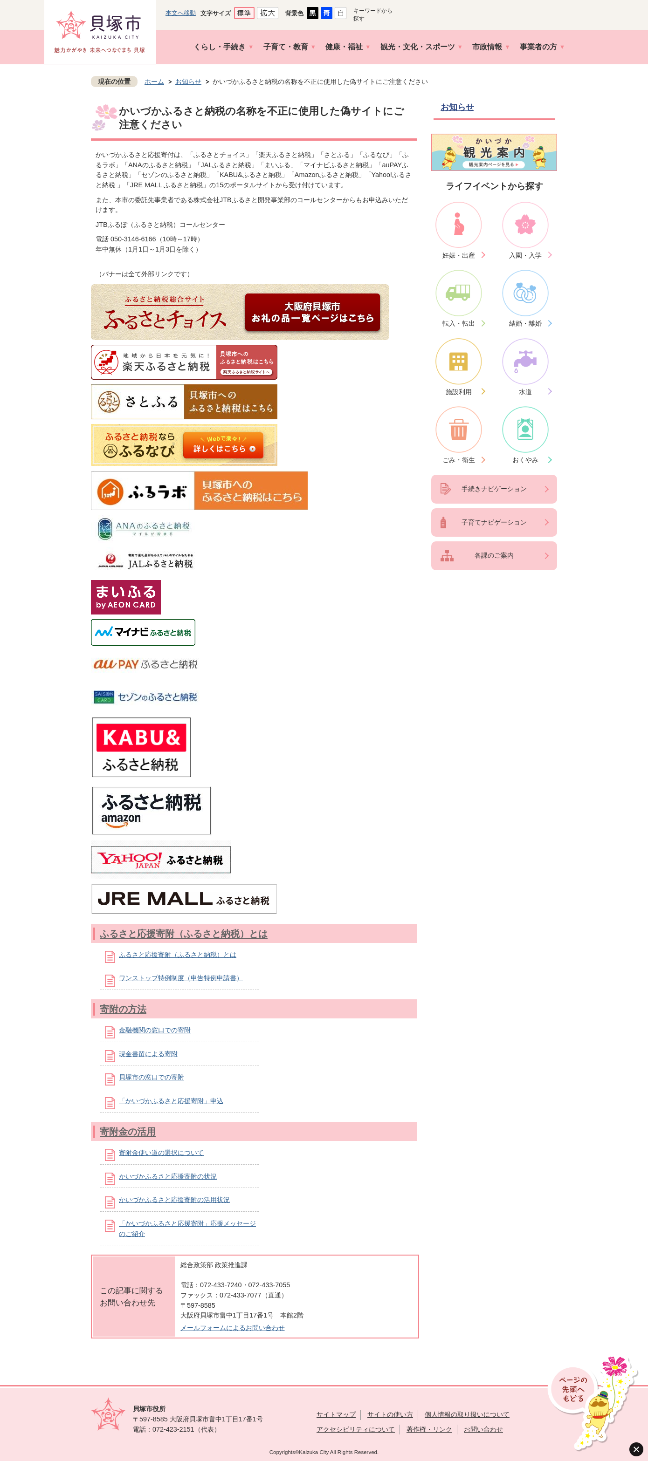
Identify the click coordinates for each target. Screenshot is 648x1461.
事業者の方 (538, 47)
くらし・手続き (219, 47)
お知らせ (188, 81)
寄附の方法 (123, 1009)
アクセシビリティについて (356, 1429)
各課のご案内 (494, 555)
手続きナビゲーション (494, 488)
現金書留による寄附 (148, 1054)
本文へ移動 (180, 12)
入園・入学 (525, 255)
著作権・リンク (429, 1429)
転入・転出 (458, 323)
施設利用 (459, 392)
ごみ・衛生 (458, 460)
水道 (525, 392)
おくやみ (525, 460)
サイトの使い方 (390, 1414)
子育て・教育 (285, 47)
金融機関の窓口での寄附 (155, 1030)
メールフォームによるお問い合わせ (232, 1327)
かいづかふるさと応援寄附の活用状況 (174, 1199)
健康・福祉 (344, 47)
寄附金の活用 (128, 1131)
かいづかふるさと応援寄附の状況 (168, 1176)
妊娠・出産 (458, 255)
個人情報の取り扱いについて (467, 1414)
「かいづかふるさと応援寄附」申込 (171, 1101)
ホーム (154, 81)
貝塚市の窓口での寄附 (151, 1077)
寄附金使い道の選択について (161, 1152)
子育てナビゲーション (494, 522)
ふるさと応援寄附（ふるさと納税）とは (184, 933)
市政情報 (487, 47)
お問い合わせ (483, 1429)
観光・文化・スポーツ (417, 47)
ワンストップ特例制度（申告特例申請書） (181, 978)
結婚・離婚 (525, 323)
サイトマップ (336, 1414)
